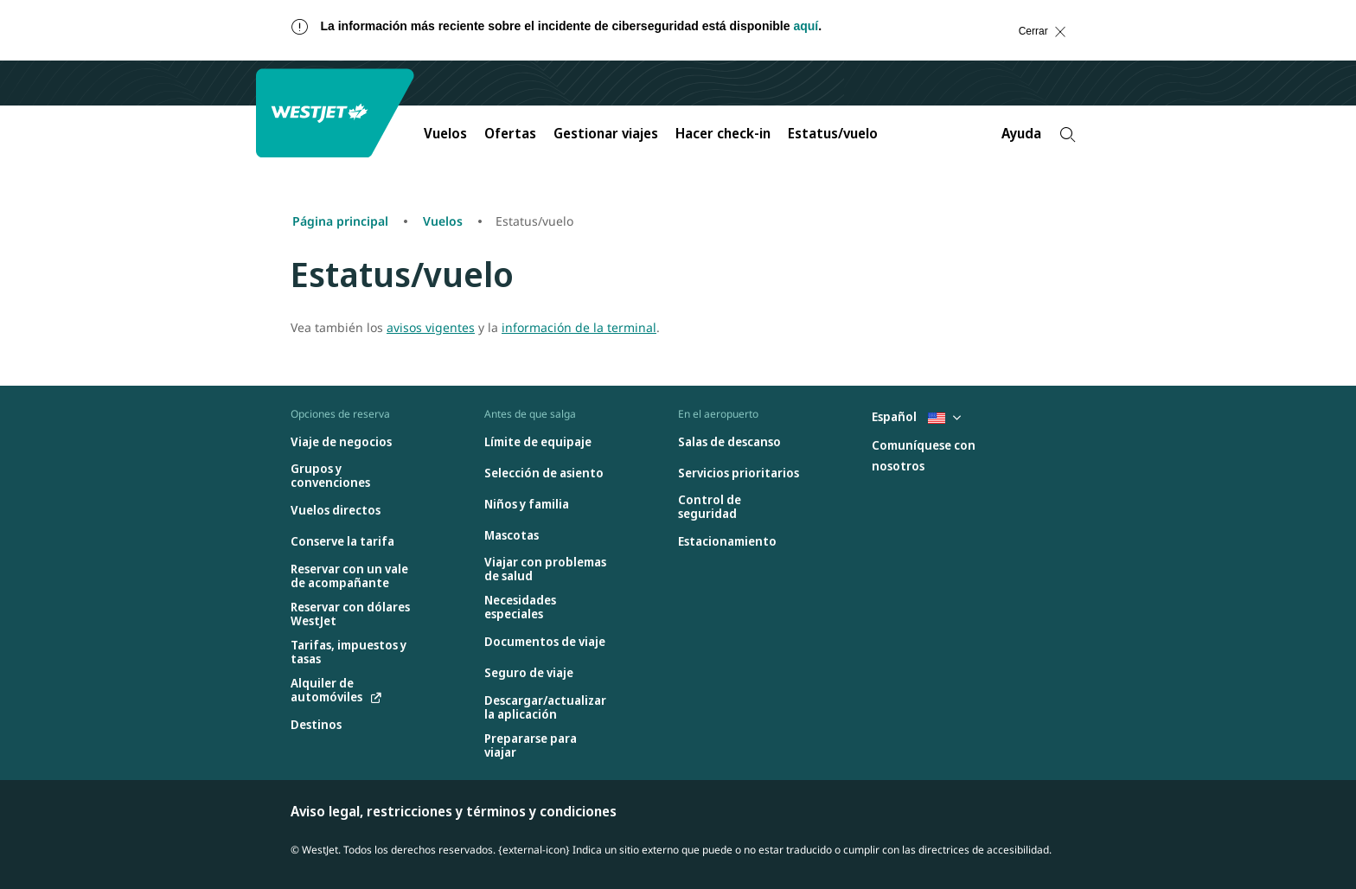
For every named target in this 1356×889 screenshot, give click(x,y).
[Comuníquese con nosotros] (933, 456)
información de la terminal (579, 327)
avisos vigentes (431, 327)
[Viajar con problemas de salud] (545, 569)
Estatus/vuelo (833, 133)
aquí (805, 26)
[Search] (1067, 134)
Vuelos (445, 133)
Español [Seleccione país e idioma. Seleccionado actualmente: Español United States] (916, 416)
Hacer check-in (723, 133)
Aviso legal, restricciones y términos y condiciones (454, 811)
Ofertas (510, 133)
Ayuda (1021, 133)
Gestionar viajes (605, 133)
